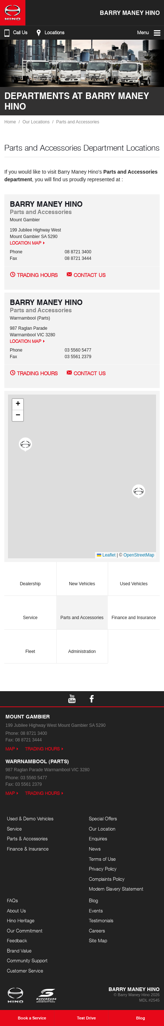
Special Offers (103, 818)
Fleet (30, 643)
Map (10, 749)
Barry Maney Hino (130, 12)
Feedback (17, 940)
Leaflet (106, 555)
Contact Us (90, 275)
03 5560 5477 (78, 350)
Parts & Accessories (27, 838)
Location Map (25, 243)
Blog (93, 900)
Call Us (15, 32)
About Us (16, 911)
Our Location (102, 829)
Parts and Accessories (77, 121)
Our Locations (36, 121)
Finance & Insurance (28, 849)
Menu (149, 32)
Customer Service (25, 971)
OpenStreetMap (138, 555)
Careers (97, 931)
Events (96, 911)
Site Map (98, 940)
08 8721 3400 (78, 251)
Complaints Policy (106, 879)
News (95, 849)
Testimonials (101, 920)
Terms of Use (102, 859)
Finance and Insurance (134, 609)
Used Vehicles (134, 575)
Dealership (30, 575)
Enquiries (98, 838)
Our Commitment (24, 931)
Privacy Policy (102, 869)
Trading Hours (37, 275)
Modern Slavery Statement (116, 889)
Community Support (27, 960)
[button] (25, 445)
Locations (49, 32)
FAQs (12, 900)
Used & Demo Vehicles (30, 818)
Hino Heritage (20, 920)
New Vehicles (82, 575)
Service (30, 609)
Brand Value (19, 951)
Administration (82, 643)
